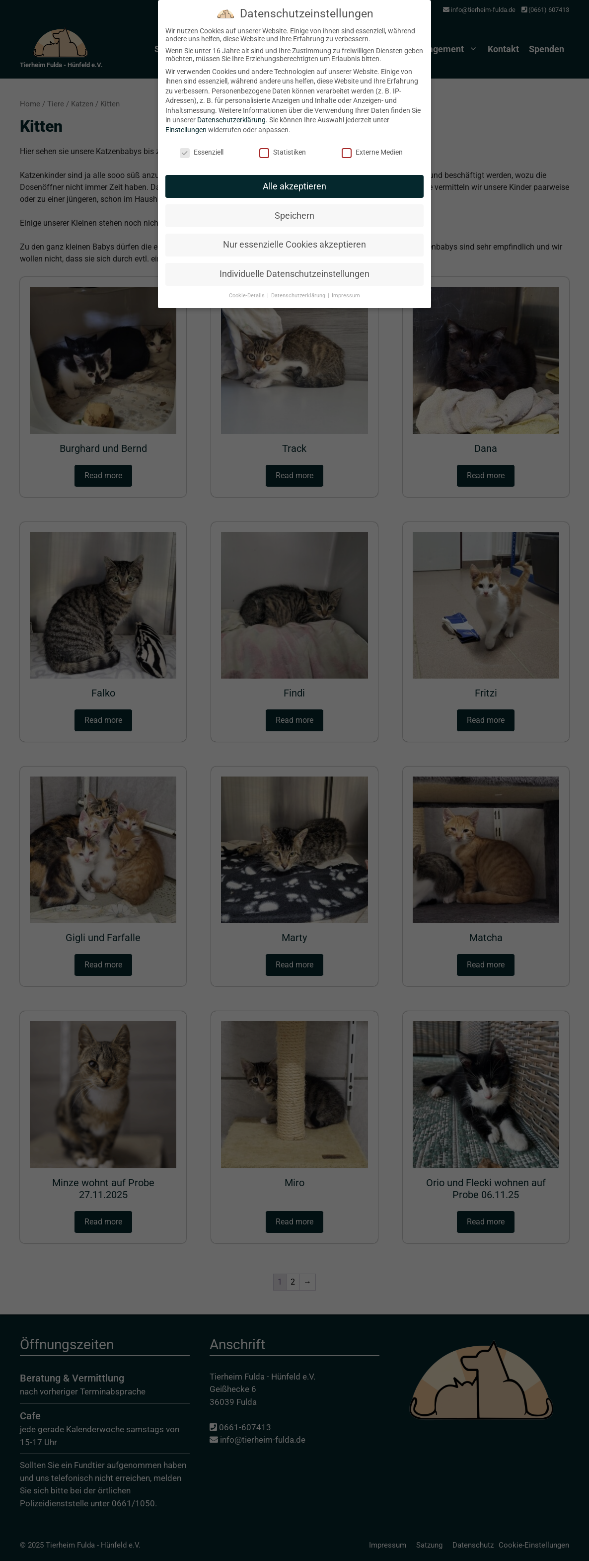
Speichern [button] (294, 209)
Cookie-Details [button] (247, 289)
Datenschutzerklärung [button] (299, 289)
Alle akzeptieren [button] (294, 180)
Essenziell (201, 146)
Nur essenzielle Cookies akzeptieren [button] (294, 239)
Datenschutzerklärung (231, 114)
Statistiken (282, 146)
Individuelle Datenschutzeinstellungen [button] (294, 268)
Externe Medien (372, 146)
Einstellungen (186, 124)
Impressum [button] (346, 289)
